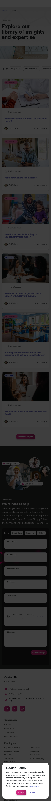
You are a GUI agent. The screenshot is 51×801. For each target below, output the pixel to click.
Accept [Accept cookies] (21, 792)
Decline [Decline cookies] (32, 792)
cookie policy (34, 786)
